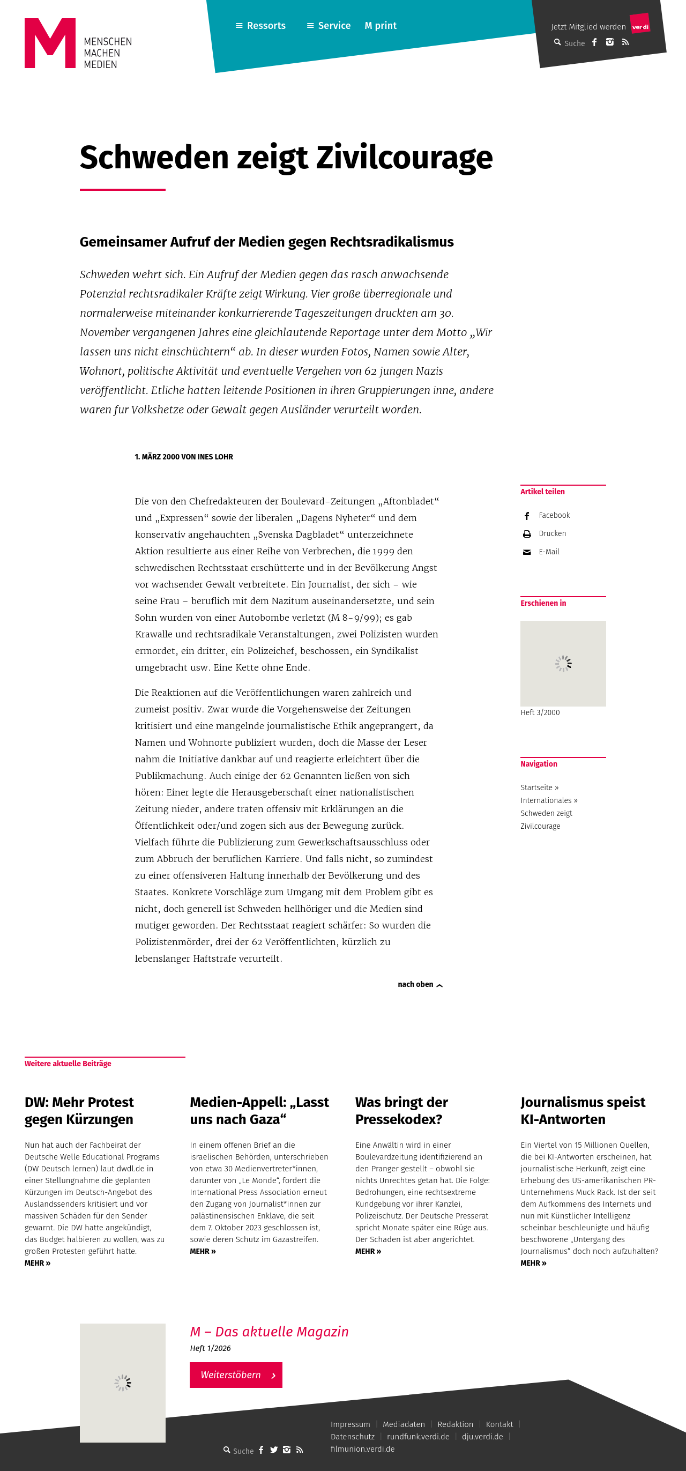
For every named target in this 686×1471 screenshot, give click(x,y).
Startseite (536, 787)
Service (334, 26)
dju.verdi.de (482, 1437)
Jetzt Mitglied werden (588, 27)
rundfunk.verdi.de (418, 1437)
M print (380, 26)
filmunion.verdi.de (363, 1449)
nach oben (416, 984)
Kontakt (499, 1424)
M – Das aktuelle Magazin (269, 1332)
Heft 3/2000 (563, 669)
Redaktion (455, 1424)
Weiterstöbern (230, 1375)
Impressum (350, 1424)
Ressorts (266, 26)
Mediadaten (404, 1424)
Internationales (545, 800)
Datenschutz (353, 1437)
